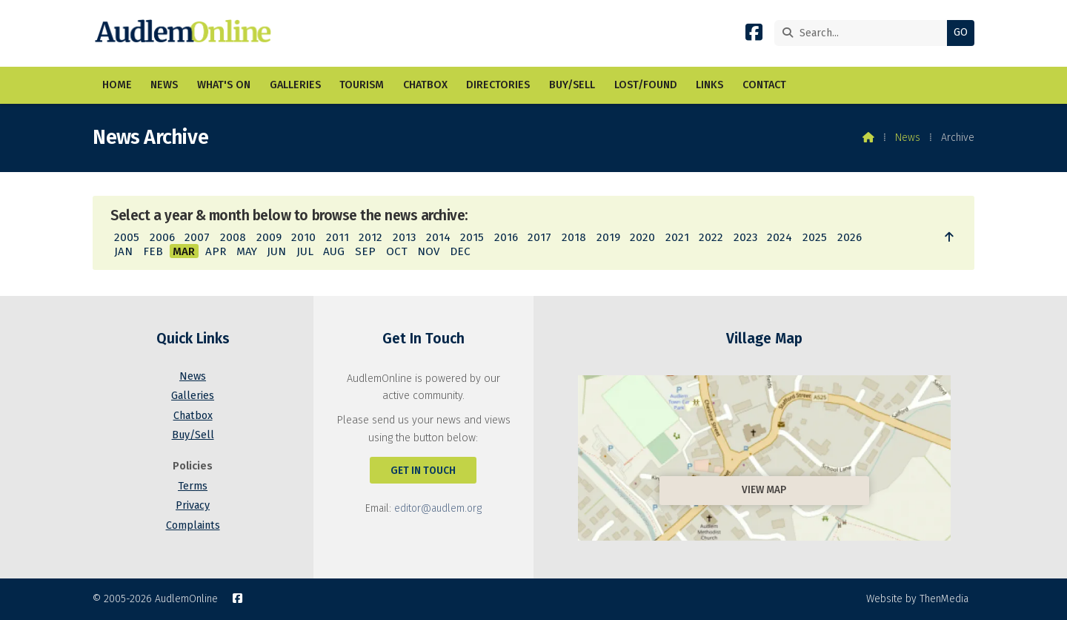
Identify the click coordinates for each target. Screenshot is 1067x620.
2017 (539, 237)
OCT (397, 251)
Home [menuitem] (117, 85)
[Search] (864, 33)
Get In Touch (423, 470)
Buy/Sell (193, 435)
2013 (404, 237)
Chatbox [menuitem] (425, 85)
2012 (370, 237)
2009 (269, 237)
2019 (608, 237)
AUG (334, 251)
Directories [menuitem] (498, 85)
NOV (428, 251)
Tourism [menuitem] (361, 85)
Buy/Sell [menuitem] (572, 85)
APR (215, 251)
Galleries (192, 395)
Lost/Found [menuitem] (645, 85)
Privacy (193, 505)
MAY (246, 251)
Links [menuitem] (709, 85)
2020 (642, 237)
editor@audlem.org (438, 508)
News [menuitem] (164, 85)
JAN (123, 251)
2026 (849, 237)
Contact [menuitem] (764, 85)
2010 (303, 237)
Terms (192, 486)
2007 (197, 237)
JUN (276, 251)
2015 (472, 237)
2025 (814, 237)
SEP (365, 251)
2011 (337, 237)
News (907, 137)
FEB (153, 251)
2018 (574, 237)
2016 (506, 237)
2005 (126, 237)
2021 (677, 237)
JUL (304, 251)
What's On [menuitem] (223, 85)
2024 (779, 237)
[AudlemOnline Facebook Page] (753, 35)
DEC (460, 251)
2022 (711, 237)
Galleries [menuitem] (295, 85)
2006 (162, 237)
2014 (438, 237)
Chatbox (193, 415)
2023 (745, 237)
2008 (233, 237)
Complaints (193, 525)
